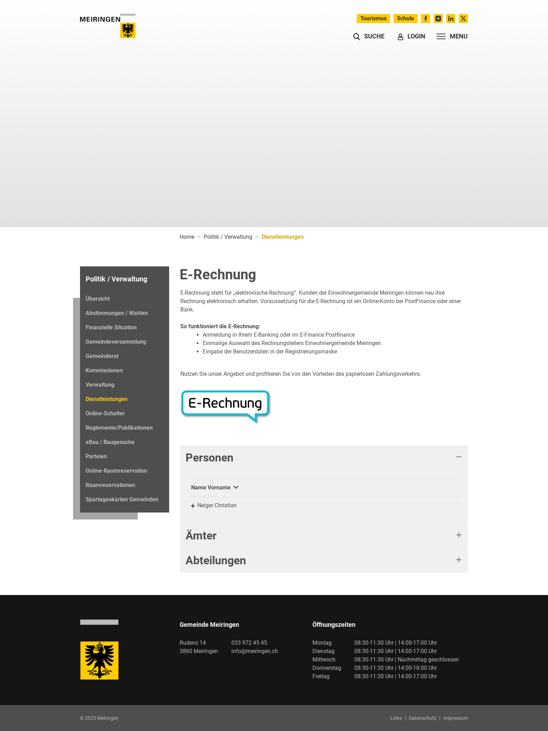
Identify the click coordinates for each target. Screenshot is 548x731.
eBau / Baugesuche (110, 442)
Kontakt (357, 487)
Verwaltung (100, 384)
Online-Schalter (105, 413)
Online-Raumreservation (116, 470)
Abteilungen (216, 560)
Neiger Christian (210, 505)
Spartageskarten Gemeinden (122, 499)
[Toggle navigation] (450, 36)
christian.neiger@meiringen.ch (385, 505)
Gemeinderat (102, 356)
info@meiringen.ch (254, 651)
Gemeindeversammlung (116, 341)
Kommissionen (104, 370)
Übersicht (98, 298)
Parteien (96, 456)
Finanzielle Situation (111, 327)
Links (396, 718)
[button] (369, 36)
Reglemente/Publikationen (119, 427)
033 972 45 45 (249, 642)
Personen (209, 457)
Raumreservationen (110, 485)
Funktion (279, 487)
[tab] (324, 457)
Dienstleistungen (106, 401)
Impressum (456, 718)
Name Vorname (211, 487)
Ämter (201, 535)
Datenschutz (423, 718)
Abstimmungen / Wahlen (117, 313)
